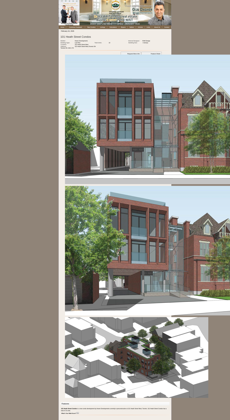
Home (62, 27)
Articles (140, 27)
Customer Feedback (75, 27)
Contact (166, 27)
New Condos (91, 27)
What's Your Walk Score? (70, 413)
